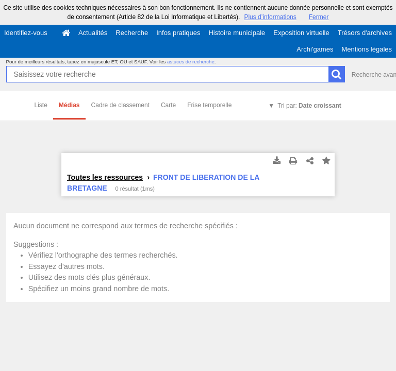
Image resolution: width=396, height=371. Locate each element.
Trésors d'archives (365, 33)
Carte (168, 105)
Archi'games (314, 49)
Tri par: (309, 105)
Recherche (132, 33)
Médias (69, 105)
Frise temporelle (209, 105)
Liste (41, 105)
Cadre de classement (120, 105)
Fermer (319, 17)
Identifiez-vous (25, 33)
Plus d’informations (270, 17)
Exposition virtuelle (301, 33)
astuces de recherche (190, 61)
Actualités (92, 33)
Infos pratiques (178, 33)
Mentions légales (366, 49)
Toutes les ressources (105, 177)
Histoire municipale (236, 33)
